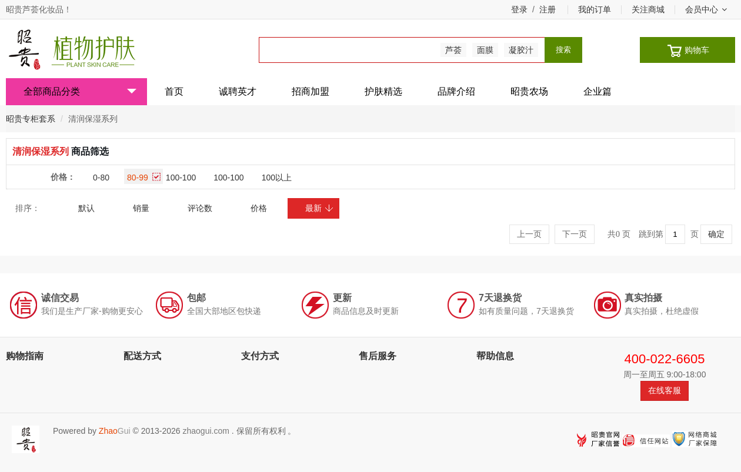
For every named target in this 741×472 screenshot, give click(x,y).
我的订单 (594, 9)
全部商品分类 (80, 91)
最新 (319, 208)
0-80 (101, 177)
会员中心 (706, 9)
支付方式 (260, 356)
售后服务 (377, 356)
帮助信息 (495, 356)
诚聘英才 (237, 91)
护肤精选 (383, 91)
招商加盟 (310, 91)
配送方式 (142, 356)
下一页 (574, 234)
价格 (259, 208)
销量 (141, 208)
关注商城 (648, 9)
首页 (174, 91)
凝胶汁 (521, 50)
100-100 (181, 177)
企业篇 (597, 91)
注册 (547, 9)
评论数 (200, 208)
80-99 (144, 177)
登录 (519, 9)
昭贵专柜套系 (30, 118)
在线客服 (664, 390)
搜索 (563, 49)
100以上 (277, 177)
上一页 (529, 234)
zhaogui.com (205, 431)
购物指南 (25, 356)
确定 (716, 234)
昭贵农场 (529, 91)
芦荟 (453, 50)
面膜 (485, 50)
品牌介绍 (456, 91)
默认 (86, 208)
